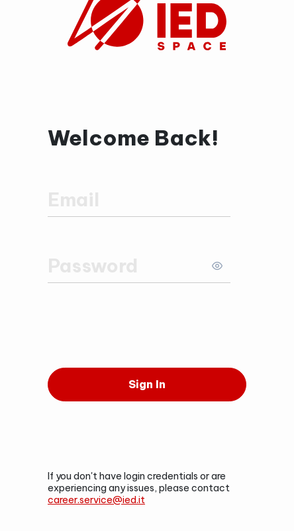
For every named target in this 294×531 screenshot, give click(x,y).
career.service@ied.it (96, 500)
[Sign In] (147, 384)
